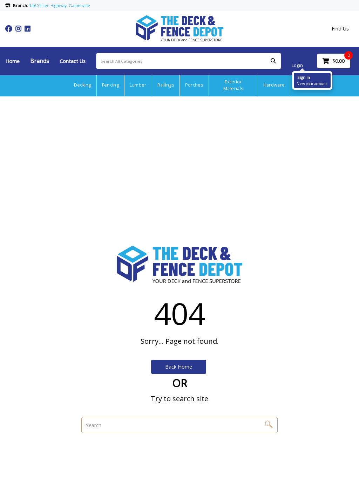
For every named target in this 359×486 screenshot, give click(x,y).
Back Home (178, 366)
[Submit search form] (273, 61)
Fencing (110, 85)
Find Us (340, 28)
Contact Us (73, 61)
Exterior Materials (233, 85)
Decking (82, 85)
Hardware (274, 85)
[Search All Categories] (188, 61)
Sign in (303, 77)
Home (12, 61)
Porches (194, 85)
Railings (165, 85)
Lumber (138, 85)
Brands (39, 61)
